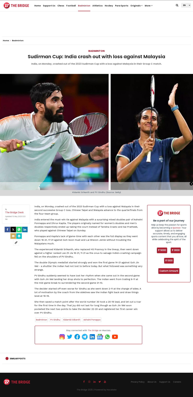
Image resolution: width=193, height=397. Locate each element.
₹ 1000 (169, 260)
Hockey (109, 5)
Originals (136, 5)
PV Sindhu (55, 319)
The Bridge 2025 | (85, 389)
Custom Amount (168, 271)
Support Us (49, 5)
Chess (60, 5)
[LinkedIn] (25, 229)
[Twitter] (13, 229)
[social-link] (16, 243)
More (149, 5)
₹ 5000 (162, 250)
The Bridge (93, 330)
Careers (177, 381)
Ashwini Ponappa (91, 319)
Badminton (84, 5)
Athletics (97, 5)
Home (37, 5)
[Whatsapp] (19, 229)
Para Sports (121, 5)
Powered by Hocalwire (105, 389)
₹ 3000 (176, 250)
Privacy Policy (138, 381)
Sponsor (177, 227)
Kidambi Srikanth (71, 319)
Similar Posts (17, 358)
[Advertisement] (96, 27)
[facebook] (7, 229)
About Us (151, 381)
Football (71, 5)
